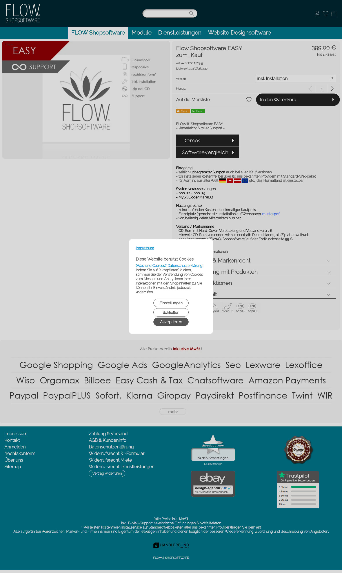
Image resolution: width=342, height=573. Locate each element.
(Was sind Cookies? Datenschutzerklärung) (169, 266)
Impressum (145, 248)
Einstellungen (171, 303)
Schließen (171, 312)
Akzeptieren (171, 322)
